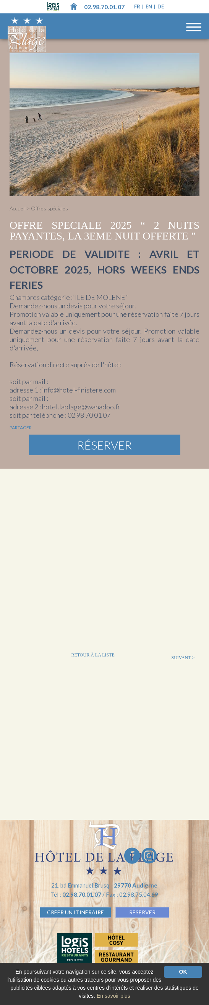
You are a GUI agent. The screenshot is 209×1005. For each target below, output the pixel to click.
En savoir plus (113, 996)
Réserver (104, 445)
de (160, 6)
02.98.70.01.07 (104, 6)
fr (137, 6)
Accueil (18, 208)
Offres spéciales (49, 208)
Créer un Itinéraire (75, 912)
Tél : (76, 894)
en (149, 6)
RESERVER (142, 912)
